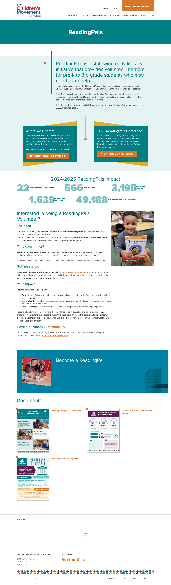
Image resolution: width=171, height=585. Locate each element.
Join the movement (138, 6)
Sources (51, 579)
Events (116, 8)
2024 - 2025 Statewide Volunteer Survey (137, 412)
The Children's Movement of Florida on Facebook (68, 560)
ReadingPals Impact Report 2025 (66, 410)
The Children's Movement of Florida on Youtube (73, 560)
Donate (106, 8)
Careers (59, 579)
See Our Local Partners (47, 156)
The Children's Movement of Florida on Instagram (78, 560)
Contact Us (22, 579)
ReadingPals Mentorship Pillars (65, 458)
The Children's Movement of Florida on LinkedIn (63, 560)
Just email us (54, 326)
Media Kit (31, 579)
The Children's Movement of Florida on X (84, 560)
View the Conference (117, 153)
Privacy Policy (41, 579)
